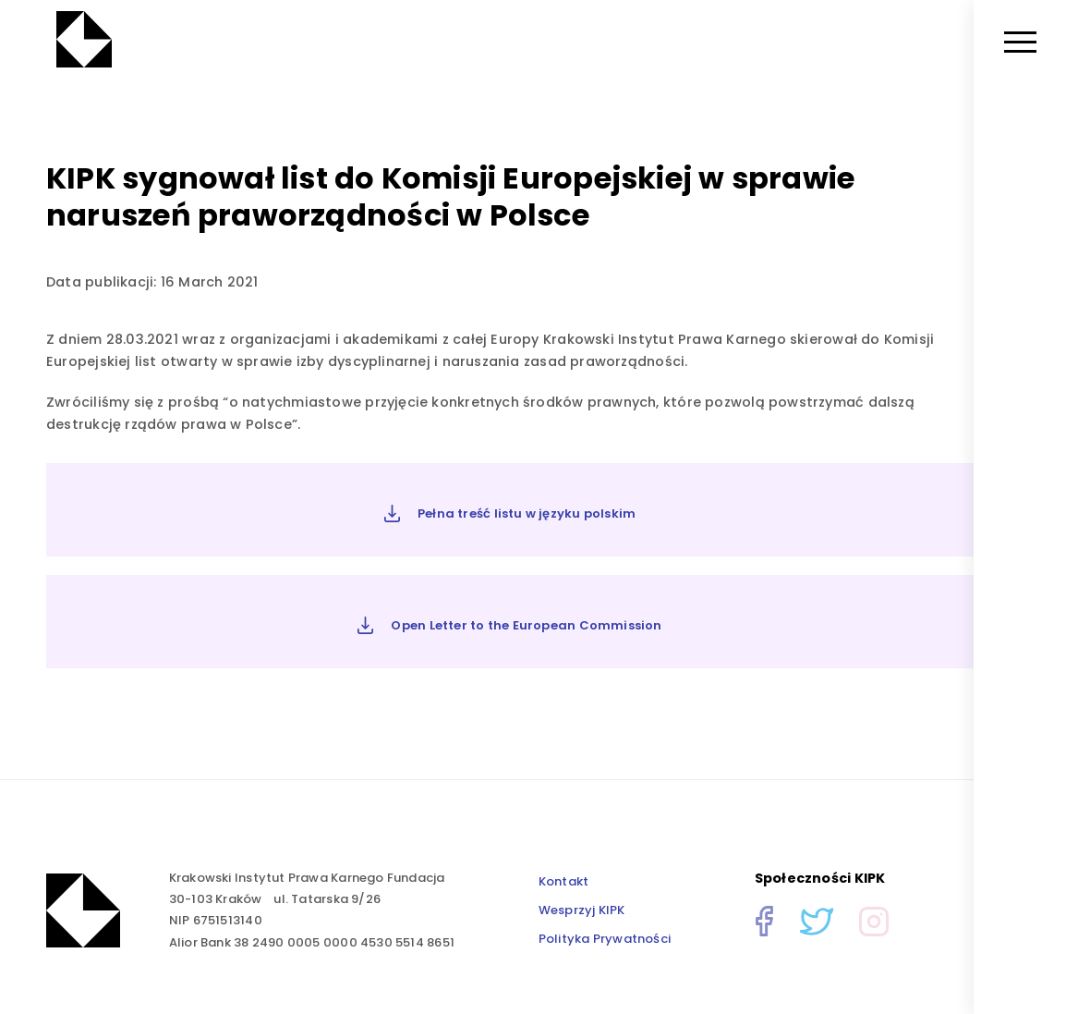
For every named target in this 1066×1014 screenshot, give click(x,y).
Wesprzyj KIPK (582, 910)
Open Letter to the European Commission (509, 625)
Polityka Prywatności (605, 938)
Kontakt (564, 881)
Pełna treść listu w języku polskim (510, 513)
